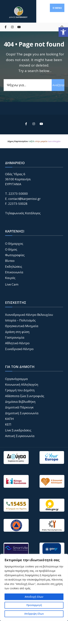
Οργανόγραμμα (16, 379)
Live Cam (11, 284)
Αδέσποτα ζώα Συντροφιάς (24, 396)
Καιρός (10, 278)
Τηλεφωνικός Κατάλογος (23, 213)
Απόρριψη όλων (34, 613)
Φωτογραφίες (15, 255)
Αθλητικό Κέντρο (17, 343)
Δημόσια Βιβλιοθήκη (20, 401)
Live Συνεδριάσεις (18, 430)
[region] (34, 587)
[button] (63, 32)
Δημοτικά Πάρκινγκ (19, 407)
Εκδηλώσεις (13, 266)
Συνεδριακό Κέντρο (19, 349)
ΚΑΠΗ (9, 419)
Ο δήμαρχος (14, 243)
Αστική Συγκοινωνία (19, 436)
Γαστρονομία (14, 337)
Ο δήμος (11, 249)
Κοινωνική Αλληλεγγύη (21, 384)
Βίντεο (10, 261)
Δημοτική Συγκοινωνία (21, 413)
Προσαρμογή (34, 605)
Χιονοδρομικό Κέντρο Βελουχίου (29, 315)
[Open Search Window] (62, 27)
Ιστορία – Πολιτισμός (20, 320)
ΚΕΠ (8, 424)
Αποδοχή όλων (34, 596)
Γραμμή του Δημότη (20, 390)
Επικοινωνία (14, 272)
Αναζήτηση (58, 85)
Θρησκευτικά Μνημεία (21, 326)
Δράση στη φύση (17, 332)
